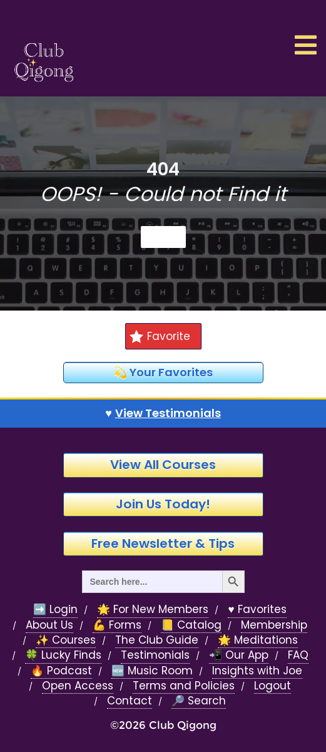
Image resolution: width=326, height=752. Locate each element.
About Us (49, 625)
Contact (129, 701)
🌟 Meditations (258, 640)
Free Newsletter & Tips (163, 543)
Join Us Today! (163, 504)
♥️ (163, 413)
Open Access (77, 686)
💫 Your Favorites (163, 372)
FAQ (298, 655)
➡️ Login (55, 609)
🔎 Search (198, 701)
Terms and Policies (184, 686)
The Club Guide (156, 640)
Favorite (160, 336)
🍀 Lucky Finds (63, 655)
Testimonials (155, 655)
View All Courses (163, 464)
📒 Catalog (191, 625)
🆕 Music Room (152, 671)
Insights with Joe (257, 671)
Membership (274, 625)
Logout (272, 686)
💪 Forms (117, 625)
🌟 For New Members (152, 609)
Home (163, 236)
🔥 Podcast (61, 671)
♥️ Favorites (257, 609)
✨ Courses (66, 640)
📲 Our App (238, 655)
